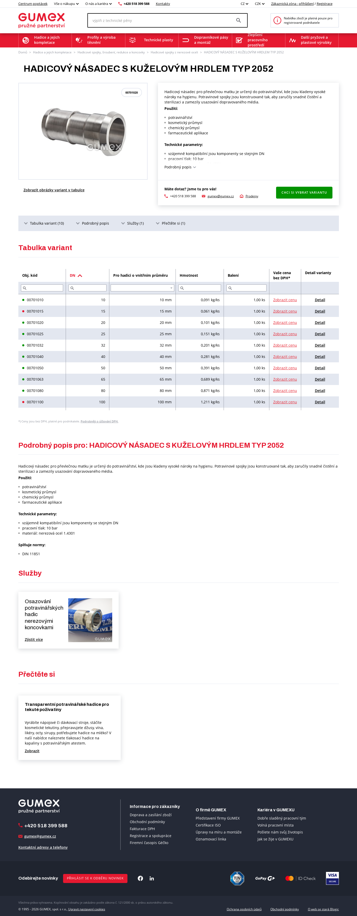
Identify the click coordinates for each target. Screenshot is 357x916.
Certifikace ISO (208, 825)
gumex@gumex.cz (221, 196)
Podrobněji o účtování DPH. (99, 421)
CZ (243, 3)
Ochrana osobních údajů (244, 909)
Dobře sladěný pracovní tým (281, 818)
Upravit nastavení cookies (86, 909)
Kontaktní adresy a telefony (43, 847)
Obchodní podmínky (147, 821)
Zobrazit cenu (285, 299)
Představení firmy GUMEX (218, 818)
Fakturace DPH (142, 828)
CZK (258, 3)
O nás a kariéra (96, 3)
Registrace (324, 3)
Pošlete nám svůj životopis (280, 832)
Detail (320, 299)
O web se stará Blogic (323, 909)
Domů (22, 52)
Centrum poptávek (33, 3)
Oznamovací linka (211, 839)
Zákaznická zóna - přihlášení (292, 3)
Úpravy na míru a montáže (219, 832)
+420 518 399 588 (136, 3)
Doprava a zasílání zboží (151, 814)
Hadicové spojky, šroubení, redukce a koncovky (111, 52)
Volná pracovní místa (275, 825)
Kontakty (163, 3)
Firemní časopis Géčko (149, 842)
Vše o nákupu (64, 3)
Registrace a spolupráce (150, 835)
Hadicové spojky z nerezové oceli (174, 52)
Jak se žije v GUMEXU (275, 839)
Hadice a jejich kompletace (52, 52)
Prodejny (252, 196)
